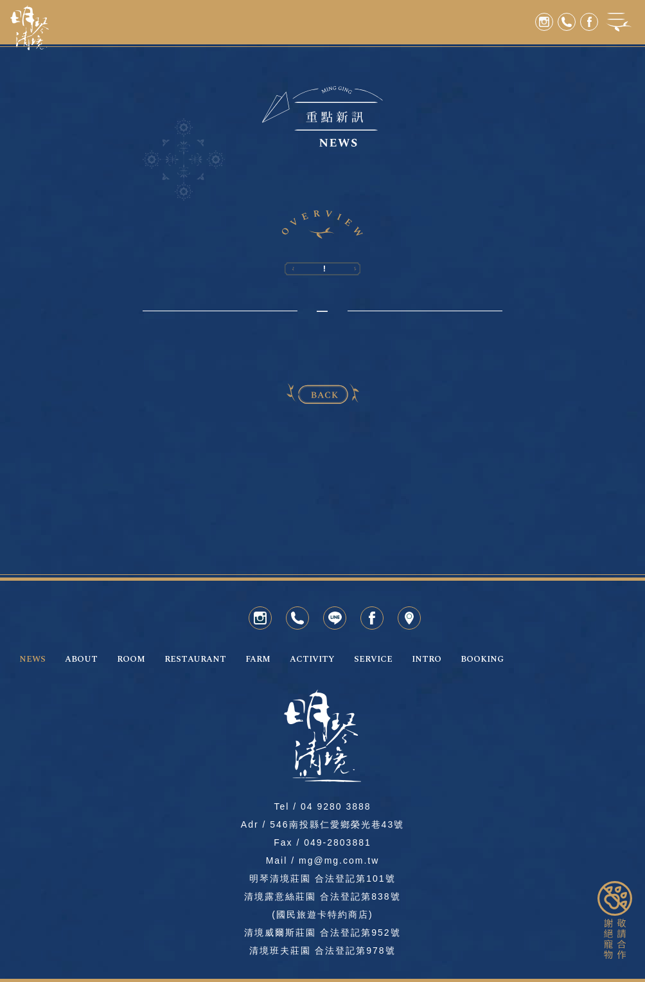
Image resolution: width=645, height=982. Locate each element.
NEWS (32, 659)
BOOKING (482, 659)
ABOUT (81, 659)
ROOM (131, 659)
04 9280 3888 (336, 806)
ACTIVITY (312, 659)
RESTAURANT (195, 659)
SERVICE (373, 659)
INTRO (426, 659)
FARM (257, 659)
